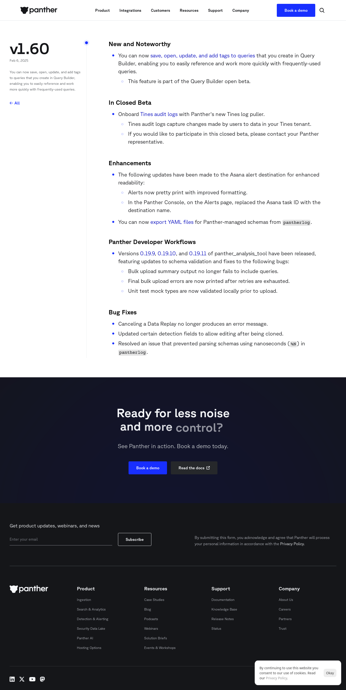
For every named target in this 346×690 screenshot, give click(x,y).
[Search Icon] (322, 10)
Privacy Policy (276, 678)
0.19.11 (197, 253)
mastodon (42, 679)
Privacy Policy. (292, 544)
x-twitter (22, 679)
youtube (32, 679)
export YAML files (171, 222)
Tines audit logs (159, 114)
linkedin (12, 679)
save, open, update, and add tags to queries (202, 55)
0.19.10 (167, 253)
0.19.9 (147, 253)
